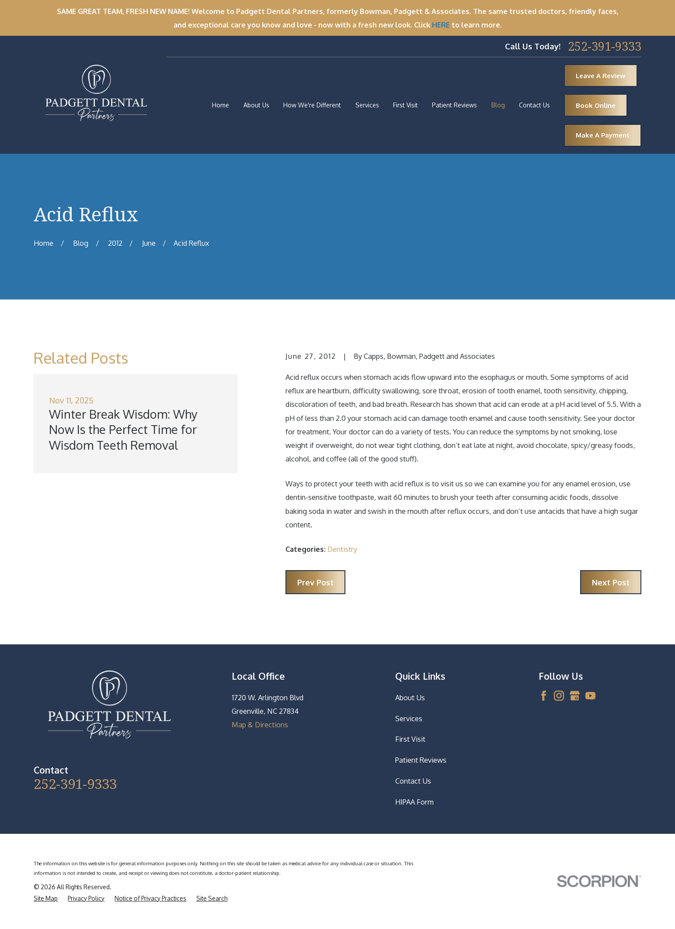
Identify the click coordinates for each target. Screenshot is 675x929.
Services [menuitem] (367, 105)
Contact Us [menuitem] (534, 105)
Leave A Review (601, 76)
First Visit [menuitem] (405, 105)
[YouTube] (590, 696)
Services (408, 718)
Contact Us (413, 780)
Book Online (596, 105)
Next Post (611, 582)
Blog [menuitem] (498, 105)
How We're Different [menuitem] (312, 105)
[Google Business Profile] (575, 696)
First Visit (410, 738)
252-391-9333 (604, 46)
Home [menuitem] (220, 105)
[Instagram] (559, 696)
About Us (410, 697)
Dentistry (342, 549)
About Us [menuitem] (256, 105)
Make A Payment (603, 135)
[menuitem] (46, 898)
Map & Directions (260, 724)
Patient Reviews (420, 759)
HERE (441, 24)
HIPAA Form (414, 801)
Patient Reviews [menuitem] (454, 105)
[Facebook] (544, 696)
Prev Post (315, 582)
